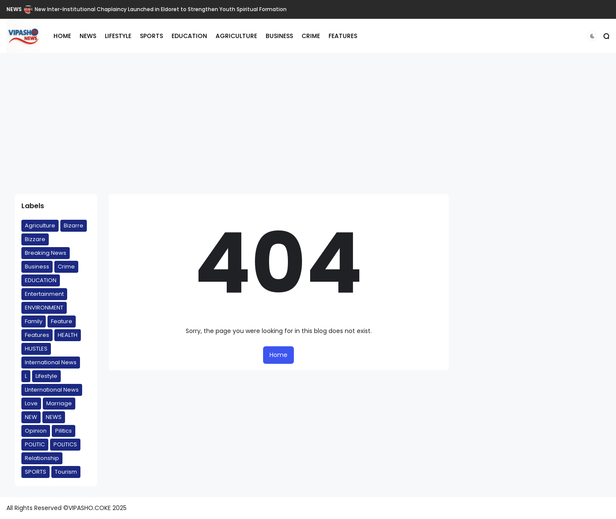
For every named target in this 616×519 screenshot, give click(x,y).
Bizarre (73, 225)
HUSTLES (36, 349)
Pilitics (63, 431)
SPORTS (151, 36)
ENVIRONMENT (44, 308)
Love (31, 403)
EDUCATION (189, 36)
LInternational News (52, 390)
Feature (61, 321)
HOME (62, 36)
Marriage (59, 403)
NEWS (14, 9)
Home (278, 355)
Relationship (42, 458)
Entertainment (44, 294)
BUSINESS (279, 36)
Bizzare (35, 239)
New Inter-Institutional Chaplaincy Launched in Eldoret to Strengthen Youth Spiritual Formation (161, 9)
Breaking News (45, 253)
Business (37, 266)
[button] (592, 36)
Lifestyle (46, 376)
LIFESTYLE (118, 36)
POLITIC (35, 444)
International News (51, 362)
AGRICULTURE (236, 36)
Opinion (36, 431)
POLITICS (65, 444)
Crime (66, 266)
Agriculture (40, 225)
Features (37, 335)
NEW (31, 417)
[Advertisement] (308, 123)
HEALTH (67, 335)
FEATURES (343, 36)
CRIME (311, 36)
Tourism (66, 472)
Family (33, 321)
